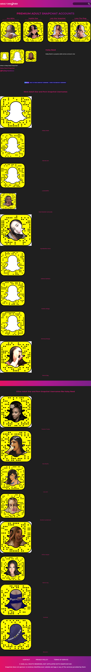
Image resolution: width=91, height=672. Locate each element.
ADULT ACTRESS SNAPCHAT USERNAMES (39, 82)
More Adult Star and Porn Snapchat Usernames (45, 92)
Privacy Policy (42, 660)
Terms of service (61, 660)
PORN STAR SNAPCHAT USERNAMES (57, 82)
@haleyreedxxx (7, 71)
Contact (26, 660)
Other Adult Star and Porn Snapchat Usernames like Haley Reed (45, 391)
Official (27, 82)
